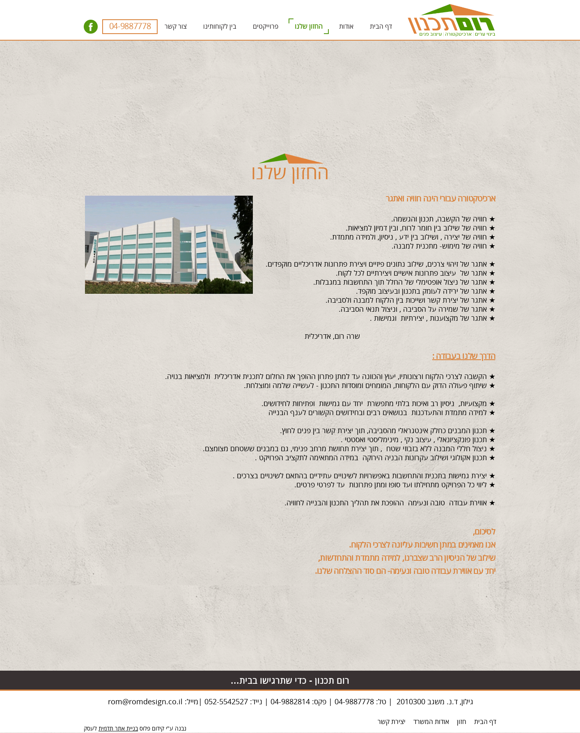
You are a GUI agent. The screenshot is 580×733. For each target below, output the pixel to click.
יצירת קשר (392, 722)
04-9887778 (130, 26)
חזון (461, 722)
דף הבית (485, 722)
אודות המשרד (431, 722)
